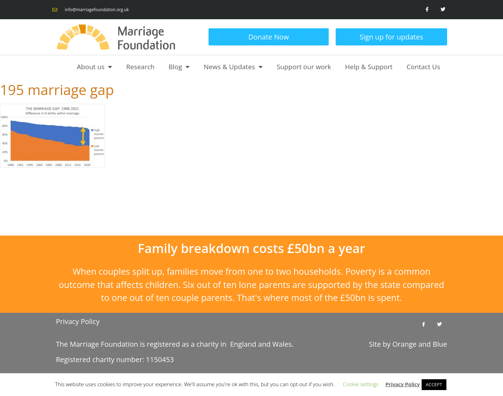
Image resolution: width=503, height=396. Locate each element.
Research (140, 66)
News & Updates (233, 66)
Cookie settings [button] (361, 384)
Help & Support (369, 66)
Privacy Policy (78, 321)
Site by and (408, 344)
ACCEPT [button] (434, 384)
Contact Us (423, 66)
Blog (179, 66)
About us (94, 66)
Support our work (304, 66)
